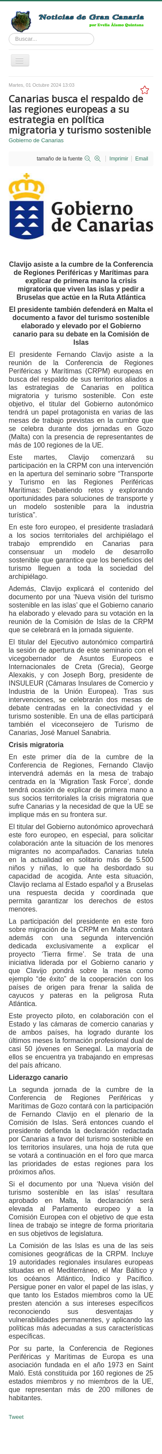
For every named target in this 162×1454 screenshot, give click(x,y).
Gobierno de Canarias (36, 140)
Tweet (16, 1417)
